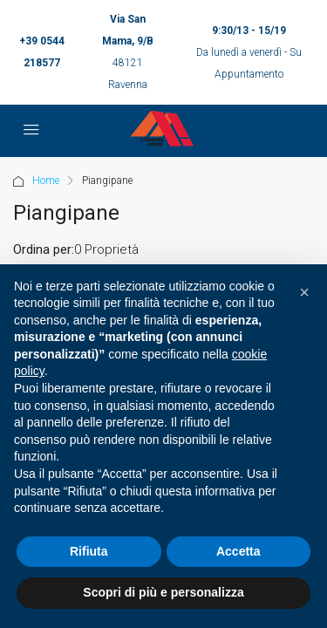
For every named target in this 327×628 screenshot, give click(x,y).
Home (45, 180)
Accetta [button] (238, 551)
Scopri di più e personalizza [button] (163, 592)
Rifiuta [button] (89, 551)
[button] (304, 292)
